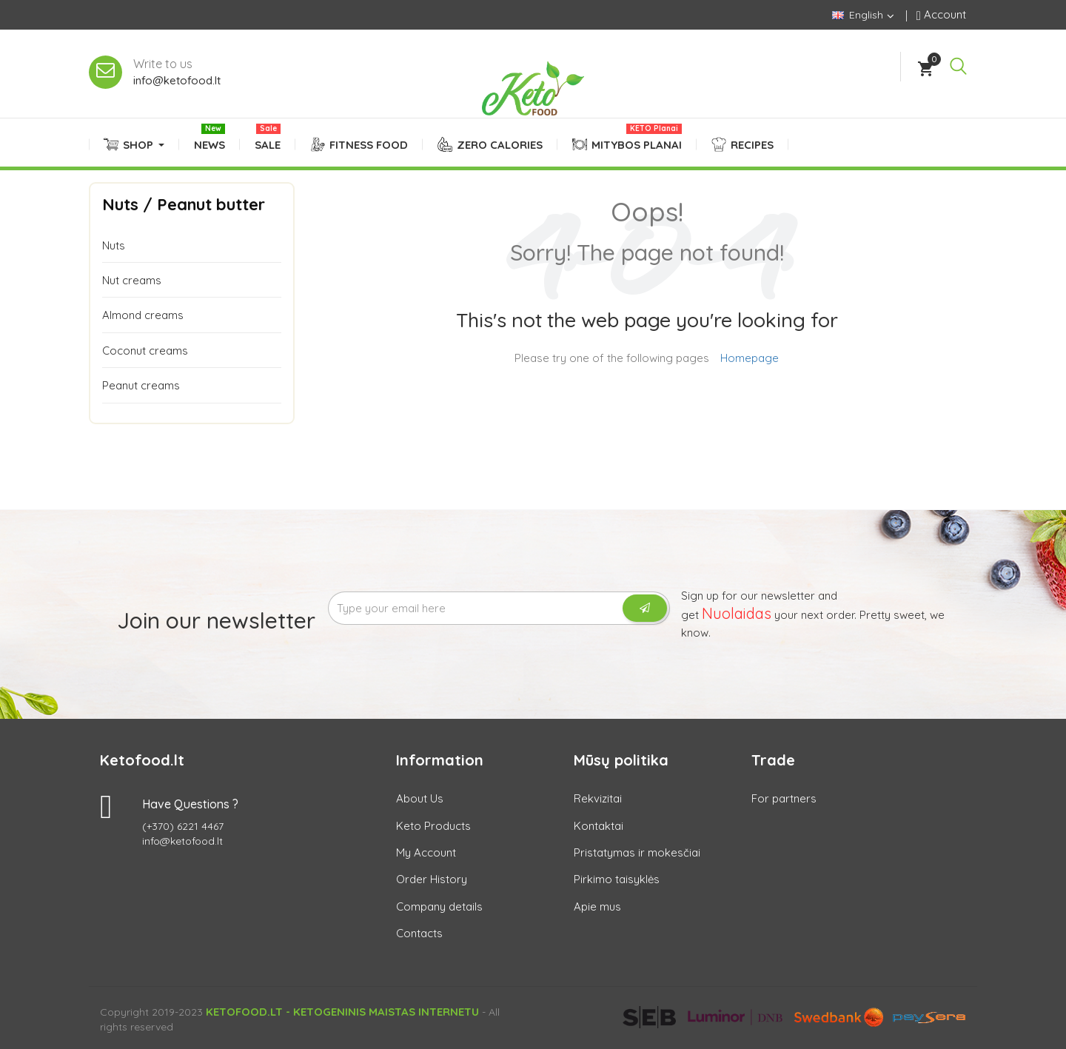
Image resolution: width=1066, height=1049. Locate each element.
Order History (431, 879)
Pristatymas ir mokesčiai (637, 852)
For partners (784, 798)
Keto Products (433, 826)
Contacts (419, 933)
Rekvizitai (598, 798)
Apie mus (597, 906)
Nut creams (131, 280)
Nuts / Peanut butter (183, 204)
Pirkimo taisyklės (617, 879)
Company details (439, 906)
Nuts (113, 245)
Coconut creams (145, 350)
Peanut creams (141, 385)
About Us (419, 798)
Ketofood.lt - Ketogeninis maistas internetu (342, 1012)
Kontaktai (598, 826)
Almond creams (143, 315)
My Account (426, 852)
